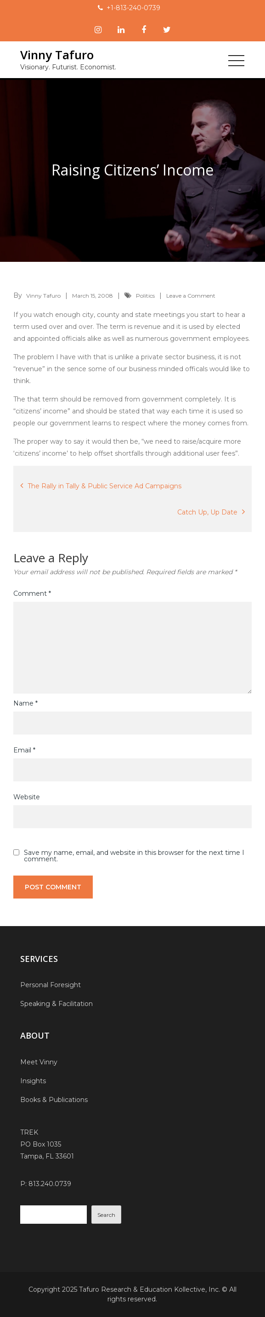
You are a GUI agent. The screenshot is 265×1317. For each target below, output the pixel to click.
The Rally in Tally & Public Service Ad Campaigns (104, 486)
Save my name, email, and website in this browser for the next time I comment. (134, 855)
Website (26, 797)
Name (25, 703)
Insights (33, 1081)
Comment (32, 593)
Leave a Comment (190, 295)
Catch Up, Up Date (207, 512)
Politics (145, 295)
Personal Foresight (50, 985)
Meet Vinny (38, 1062)
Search (106, 1214)
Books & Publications (54, 1100)
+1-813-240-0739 (133, 8)
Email (24, 750)
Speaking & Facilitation (56, 1004)
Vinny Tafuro (57, 54)
